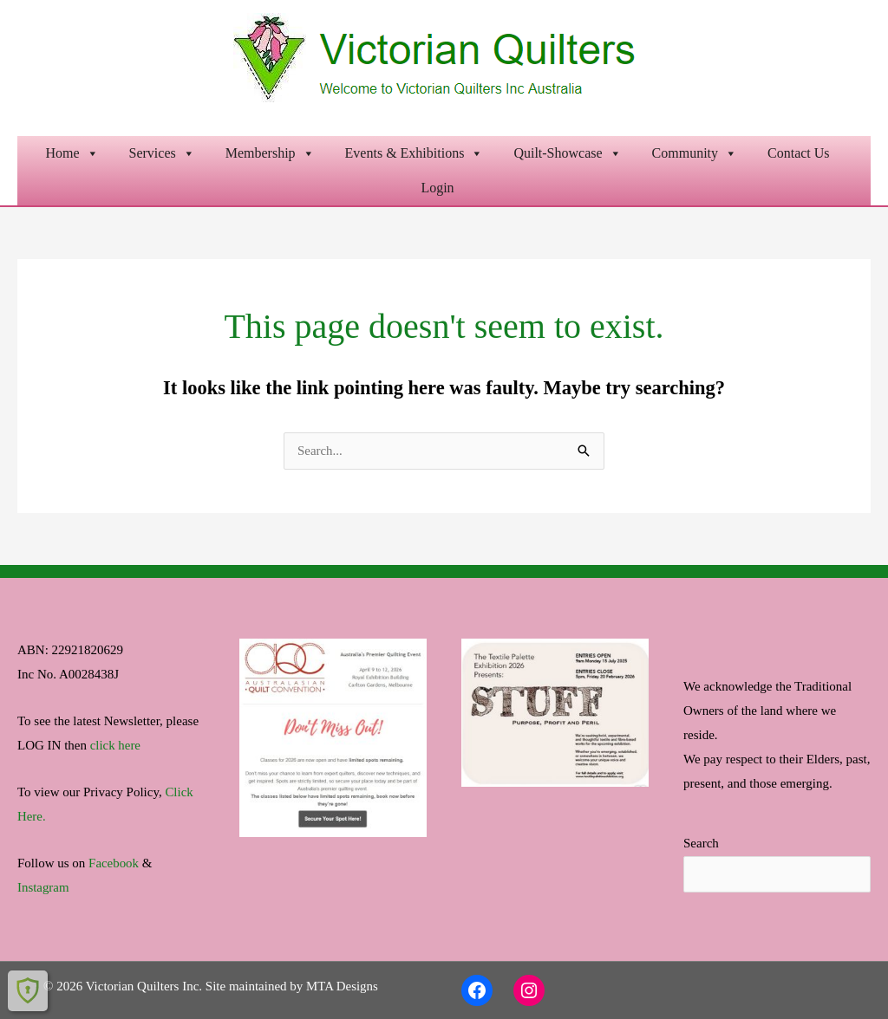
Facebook (113, 863)
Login (437, 187)
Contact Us (798, 153)
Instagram (43, 887)
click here (115, 745)
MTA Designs (342, 986)
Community (694, 153)
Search (701, 844)
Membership (270, 153)
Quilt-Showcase (567, 153)
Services (162, 153)
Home (71, 153)
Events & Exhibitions (414, 153)
